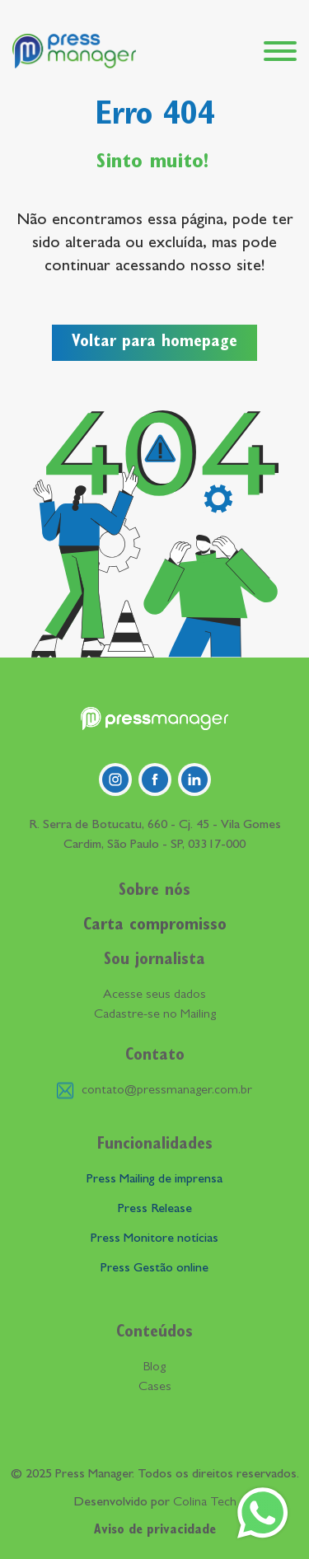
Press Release (155, 1209)
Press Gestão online (154, 1269)
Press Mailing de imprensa (154, 1180)
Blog (154, 1367)
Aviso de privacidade (155, 1531)
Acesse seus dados (154, 995)
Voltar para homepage (154, 343)
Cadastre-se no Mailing (155, 1015)
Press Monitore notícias (154, 1239)
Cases (154, 1387)
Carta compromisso (155, 926)
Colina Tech (204, 1503)
